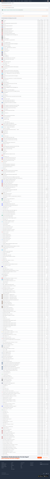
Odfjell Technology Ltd (6, 56)
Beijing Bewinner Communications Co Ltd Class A (9, 229)
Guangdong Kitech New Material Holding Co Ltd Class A (9, 271)
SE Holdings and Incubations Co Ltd (7, 201)
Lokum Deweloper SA (5, 329)
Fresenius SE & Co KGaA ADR (6, 128)
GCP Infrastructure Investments (7, 46)
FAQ (11, 466)
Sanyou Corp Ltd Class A (6, 389)
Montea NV (4, 60)
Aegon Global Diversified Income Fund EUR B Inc (9, 101)
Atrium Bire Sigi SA (5, 224)
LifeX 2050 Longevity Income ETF (7, 321)
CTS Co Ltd (4, 257)
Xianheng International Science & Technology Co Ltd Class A (10, 444)
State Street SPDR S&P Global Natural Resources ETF (9, 157)
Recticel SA (4, 97)
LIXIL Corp (4, 93)
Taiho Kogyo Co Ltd (5, 411)
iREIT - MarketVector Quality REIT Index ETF (8, 284)
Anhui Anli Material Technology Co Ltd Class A (8, 220)
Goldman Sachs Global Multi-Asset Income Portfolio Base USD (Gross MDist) (12, 96)
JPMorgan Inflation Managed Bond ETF (7, 303)
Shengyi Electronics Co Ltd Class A (7, 398)
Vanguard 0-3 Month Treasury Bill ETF (7, 183)
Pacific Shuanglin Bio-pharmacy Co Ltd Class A (8, 348)
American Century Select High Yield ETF (8, 216)
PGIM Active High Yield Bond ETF (7, 353)
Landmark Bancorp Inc (5, 133)
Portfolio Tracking (4, 465)
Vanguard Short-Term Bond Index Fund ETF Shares (9, 115)
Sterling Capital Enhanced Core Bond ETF (8, 407)
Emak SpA (4, 111)
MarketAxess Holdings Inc (6, 38)
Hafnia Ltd (4, 24)
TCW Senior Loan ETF (5, 420)
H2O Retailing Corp (5, 274)
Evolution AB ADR (5, 64)
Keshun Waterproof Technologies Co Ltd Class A (8, 315)
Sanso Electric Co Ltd (5, 388)
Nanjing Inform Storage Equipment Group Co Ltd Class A (9, 334)
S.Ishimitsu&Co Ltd (5, 385)
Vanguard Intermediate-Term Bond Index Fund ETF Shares (9, 124)
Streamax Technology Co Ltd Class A (7, 408)
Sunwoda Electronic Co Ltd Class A (7, 206)
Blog (21, 466)
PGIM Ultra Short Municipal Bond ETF (7, 361)
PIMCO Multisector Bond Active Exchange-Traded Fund (9, 366)
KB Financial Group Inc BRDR (6, 312)
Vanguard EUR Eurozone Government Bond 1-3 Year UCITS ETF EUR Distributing (12, 78)
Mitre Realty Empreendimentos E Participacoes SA (9, 165)
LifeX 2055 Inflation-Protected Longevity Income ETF (9, 324)
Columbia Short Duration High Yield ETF (8, 251)
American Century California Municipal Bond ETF (9, 211)
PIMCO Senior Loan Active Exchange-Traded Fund (8, 198)
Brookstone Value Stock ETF (6, 239)
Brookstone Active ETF (5, 233)
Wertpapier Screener (4, 466)
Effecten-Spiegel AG (5, 92)
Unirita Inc (4, 425)
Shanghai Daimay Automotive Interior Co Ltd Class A (9, 394)
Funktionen (12, 465)
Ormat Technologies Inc (6, 55)
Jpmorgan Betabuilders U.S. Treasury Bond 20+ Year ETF (9, 297)
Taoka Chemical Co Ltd (5, 412)
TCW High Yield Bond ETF (6, 417)
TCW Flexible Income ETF (6, 416)
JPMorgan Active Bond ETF (6, 293)
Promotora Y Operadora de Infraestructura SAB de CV (9, 179)
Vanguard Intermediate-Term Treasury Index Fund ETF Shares (10, 106)
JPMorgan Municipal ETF (6, 306)
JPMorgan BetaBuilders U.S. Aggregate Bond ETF (8, 294)
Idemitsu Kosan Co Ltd (5, 79)
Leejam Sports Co (5, 197)
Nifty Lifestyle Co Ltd (6, 335)
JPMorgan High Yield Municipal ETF (7, 302)
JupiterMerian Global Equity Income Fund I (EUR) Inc (9, 311)
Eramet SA (4, 52)
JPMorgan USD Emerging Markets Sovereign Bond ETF (9, 142)
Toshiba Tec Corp (5, 169)
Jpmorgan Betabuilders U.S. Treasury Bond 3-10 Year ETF (10, 298)
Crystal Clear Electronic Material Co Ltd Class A (9, 256)
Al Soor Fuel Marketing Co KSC (6, 188)
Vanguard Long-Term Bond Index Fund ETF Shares (8, 110)
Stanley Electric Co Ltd (6, 156)
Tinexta (4, 114)
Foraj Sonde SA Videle (5, 261)
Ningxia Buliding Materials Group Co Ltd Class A (9, 338)
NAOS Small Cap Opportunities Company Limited (8, 137)
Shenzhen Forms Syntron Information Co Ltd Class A (9, 399)
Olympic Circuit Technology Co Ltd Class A (8, 344)
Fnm (3, 120)
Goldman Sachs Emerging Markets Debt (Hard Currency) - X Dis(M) (11, 129)
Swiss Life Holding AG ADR (6, 65)
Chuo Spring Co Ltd (5, 248)
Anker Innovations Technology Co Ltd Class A (8, 221)
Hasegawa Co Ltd (5, 192)
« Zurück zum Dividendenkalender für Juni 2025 (6, 5)
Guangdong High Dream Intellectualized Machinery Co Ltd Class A (11, 270)
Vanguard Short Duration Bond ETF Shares (8, 434)
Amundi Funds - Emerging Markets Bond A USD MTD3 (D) (9, 47)
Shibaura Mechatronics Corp (6, 202)
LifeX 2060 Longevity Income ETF (7, 326)
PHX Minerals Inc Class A (6, 143)
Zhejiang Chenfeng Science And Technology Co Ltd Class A (10, 448)
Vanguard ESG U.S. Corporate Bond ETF (7, 431)
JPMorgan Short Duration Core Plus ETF (7, 307)
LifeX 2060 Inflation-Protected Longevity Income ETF (9, 325)
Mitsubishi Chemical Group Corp (7, 61)
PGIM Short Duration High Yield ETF (7, 357)
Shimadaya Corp (5, 402)
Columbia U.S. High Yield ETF (6, 252)
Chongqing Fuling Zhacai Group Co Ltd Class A (8, 247)
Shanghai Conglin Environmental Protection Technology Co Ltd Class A (11, 393)
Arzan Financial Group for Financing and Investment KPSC (10, 189)
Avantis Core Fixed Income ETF (6, 225)
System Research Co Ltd (6, 207)
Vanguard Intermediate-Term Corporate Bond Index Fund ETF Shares (11, 105)
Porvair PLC (4, 152)
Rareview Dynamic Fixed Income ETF (7, 379)
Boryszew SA (4, 88)
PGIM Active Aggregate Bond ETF (7, 352)
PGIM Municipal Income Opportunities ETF (8, 356)
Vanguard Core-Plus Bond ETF (6, 430)
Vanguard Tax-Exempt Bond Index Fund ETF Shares (9, 147)
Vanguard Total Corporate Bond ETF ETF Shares (8, 160)
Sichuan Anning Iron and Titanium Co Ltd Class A (9, 403)
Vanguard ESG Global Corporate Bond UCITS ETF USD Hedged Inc (10, 170)
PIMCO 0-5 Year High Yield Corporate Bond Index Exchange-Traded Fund (11, 362)
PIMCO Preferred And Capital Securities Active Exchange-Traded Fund (11, 367)
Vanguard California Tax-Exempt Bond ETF (8, 426)
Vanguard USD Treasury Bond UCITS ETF (7, 32)
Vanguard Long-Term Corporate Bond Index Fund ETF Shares (10, 138)
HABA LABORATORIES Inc (5, 275)
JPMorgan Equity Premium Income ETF (7, 29)
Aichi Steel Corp (5, 161)
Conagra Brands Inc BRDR (6, 119)
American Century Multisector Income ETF (8, 215)
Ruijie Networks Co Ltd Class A (7, 384)
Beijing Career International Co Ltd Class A (8, 230)
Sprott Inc (4, 74)
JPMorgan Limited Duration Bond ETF (7, 193)
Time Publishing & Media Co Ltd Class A (8, 421)
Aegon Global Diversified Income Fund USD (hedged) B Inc (10, 210)
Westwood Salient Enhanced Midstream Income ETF (9, 125)
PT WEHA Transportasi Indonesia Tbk (7, 376)
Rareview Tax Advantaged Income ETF (7, 380)
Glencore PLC (4, 20)
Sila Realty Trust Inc (5, 51)
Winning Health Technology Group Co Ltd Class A (9, 439)
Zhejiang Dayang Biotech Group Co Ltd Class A (8, 449)
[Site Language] (45, 1)
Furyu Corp (4, 266)
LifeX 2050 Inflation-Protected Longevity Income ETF (9, 320)
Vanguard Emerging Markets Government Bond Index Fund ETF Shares (11, 146)
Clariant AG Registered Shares (6, 42)
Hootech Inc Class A (5, 283)
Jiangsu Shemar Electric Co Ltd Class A (8, 289)
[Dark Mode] (46, 1)
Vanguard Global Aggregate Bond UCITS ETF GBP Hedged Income (10, 87)
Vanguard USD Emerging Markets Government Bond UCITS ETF (10, 23)
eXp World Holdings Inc (6, 84)
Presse (21, 467)
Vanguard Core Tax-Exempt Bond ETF (7, 429)
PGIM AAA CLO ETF (5, 151)
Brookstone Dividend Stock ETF (6, 234)
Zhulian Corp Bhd (5, 453)
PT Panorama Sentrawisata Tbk (6, 371)
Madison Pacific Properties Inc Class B (8, 330)
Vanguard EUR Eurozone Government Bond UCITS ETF (9, 33)
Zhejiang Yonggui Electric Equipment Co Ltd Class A (9, 452)
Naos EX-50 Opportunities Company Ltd (7, 166)
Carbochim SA (4, 242)
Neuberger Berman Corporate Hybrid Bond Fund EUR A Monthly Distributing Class (12, 178)
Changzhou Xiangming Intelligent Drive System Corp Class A (10, 243)
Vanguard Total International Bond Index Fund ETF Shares (10, 83)
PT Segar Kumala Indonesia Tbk (6, 375)
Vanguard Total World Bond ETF (6, 116)
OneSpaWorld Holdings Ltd (6, 347)
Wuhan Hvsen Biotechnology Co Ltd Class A (8, 440)
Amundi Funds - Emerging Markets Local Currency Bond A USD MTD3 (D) (11, 73)
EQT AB (3, 41)
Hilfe (11, 467)
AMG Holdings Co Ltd (5, 219)
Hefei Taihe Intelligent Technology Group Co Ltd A (9, 280)
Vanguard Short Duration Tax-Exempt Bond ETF (8, 435)
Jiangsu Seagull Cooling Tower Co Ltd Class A (8, 288)
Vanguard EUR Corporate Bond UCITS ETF (7, 28)
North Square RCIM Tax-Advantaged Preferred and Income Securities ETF (11, 339)
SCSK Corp (4, 69)
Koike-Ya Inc (4, 316)
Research (3, 467)
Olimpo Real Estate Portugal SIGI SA (7, 343)
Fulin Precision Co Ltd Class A (7, 265)
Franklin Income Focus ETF (6, 262)
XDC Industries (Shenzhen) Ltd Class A (7, 443)
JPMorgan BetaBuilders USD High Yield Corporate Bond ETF (10, 174)
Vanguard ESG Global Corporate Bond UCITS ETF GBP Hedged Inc (10, 184)
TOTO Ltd (4, 134)
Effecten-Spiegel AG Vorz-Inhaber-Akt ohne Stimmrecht (9, 102)
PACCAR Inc (4, 37)
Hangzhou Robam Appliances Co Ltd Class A (8, 279)
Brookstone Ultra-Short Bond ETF (7, 238)
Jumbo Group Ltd (5, 175)
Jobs (21, 465)
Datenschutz (31, 465)
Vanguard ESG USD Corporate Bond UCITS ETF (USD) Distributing (10, 70)
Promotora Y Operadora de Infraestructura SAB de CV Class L (10, 370)
